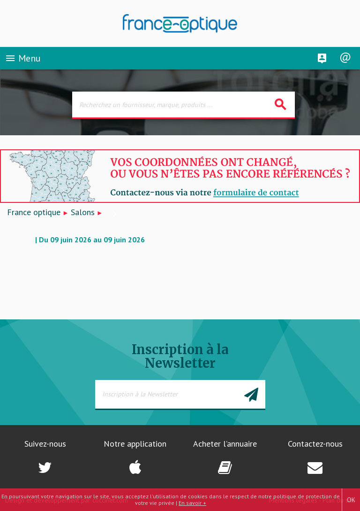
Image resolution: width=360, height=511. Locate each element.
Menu (23, 58)
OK (351, 500)
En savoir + (192, 502)
